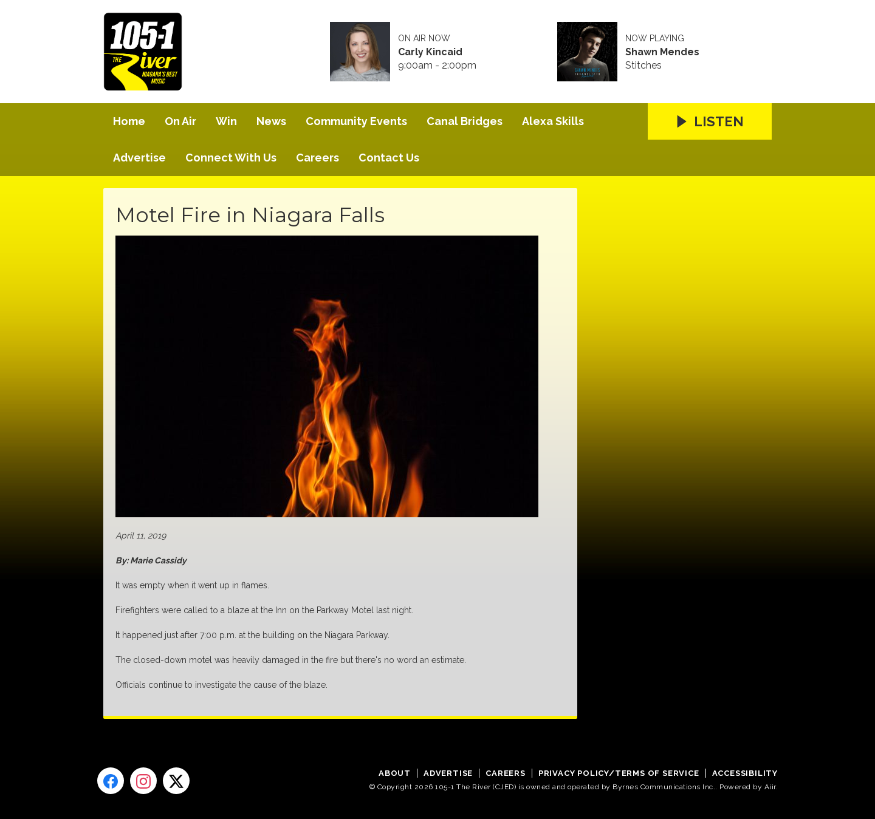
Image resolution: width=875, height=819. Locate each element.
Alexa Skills (553, 121)
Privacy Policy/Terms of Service (618, 773)
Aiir (770, 787)
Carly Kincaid (430, 52)
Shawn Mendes (662, 52)
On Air (180, 121)
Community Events (356, 121)
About (395, 773)
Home (129, 121)
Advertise (139, 157)
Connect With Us (230, 157)
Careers (317, 157)
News (271, 121)
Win (226, 121)
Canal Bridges (465, 121)
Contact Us (389, 157)
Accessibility (745, 773)
